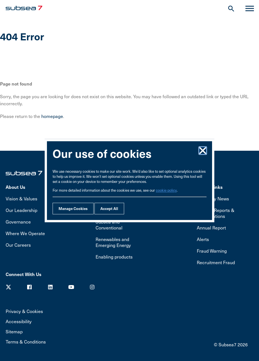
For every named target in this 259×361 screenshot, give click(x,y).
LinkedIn (50, 287)
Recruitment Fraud (216, 262)
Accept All (109, 208)
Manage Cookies (73, 208)
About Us (15, 187)
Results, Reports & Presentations (215, 213)
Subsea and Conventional (109, 225)
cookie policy (166, 190)
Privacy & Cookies (24, 311)
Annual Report (211, 228)
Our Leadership (21, 210)
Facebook (29, 287)
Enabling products (114, 257)
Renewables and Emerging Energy (113, 242)
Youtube (71, 287)
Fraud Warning (212, 251)
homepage (52, 116)
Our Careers (18, 245)
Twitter (8, 287)
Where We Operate (25, 233)
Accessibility (19, 321)
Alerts (203, 239)
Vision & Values (21, 199)
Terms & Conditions (26, 342)
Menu (247, 9)
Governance (18, 222)
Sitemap (14, 331)
